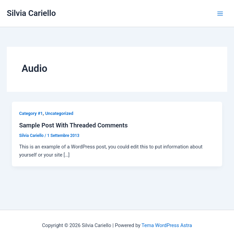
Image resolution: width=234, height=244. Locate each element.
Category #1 (31, 113)
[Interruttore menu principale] (220, 13)
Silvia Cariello (31, 13)
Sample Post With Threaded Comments (73, 125)
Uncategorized (59, 113)
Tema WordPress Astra (167, 225)
